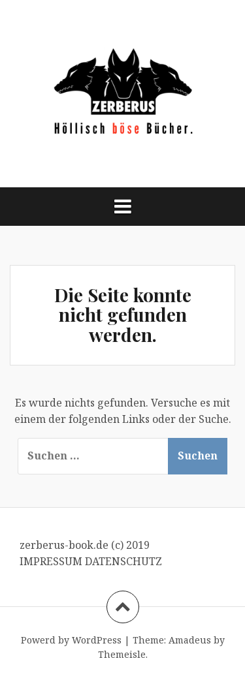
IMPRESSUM (52, 561)
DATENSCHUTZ (123, 561)
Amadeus (190, 640)
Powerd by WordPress (71, 640)
